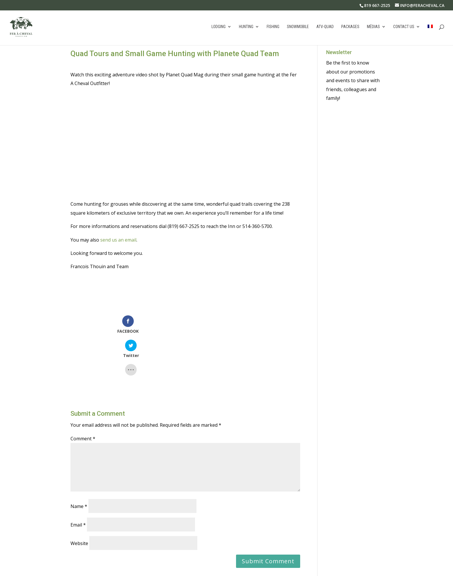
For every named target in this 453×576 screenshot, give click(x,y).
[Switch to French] (430, 35)
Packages (350, 27)
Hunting (246, 27)
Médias (373, 27)
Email (78, 483)
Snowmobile (298, 27)
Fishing (273, 27)
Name (78, 465)
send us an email (118, 240)
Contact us (403, 27)
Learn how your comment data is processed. (203, 550)
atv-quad (325, 27)
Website (79, 502)
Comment (82, 397)
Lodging (218, 27)
